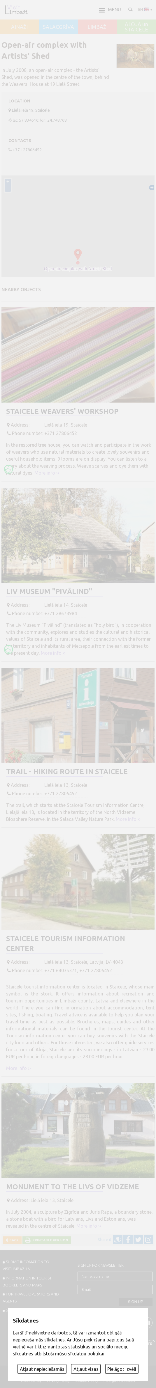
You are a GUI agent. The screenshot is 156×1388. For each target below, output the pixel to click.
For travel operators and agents (31, 1297)
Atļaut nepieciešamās (42, 1369)
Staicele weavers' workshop (62, 411)
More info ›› (46, 472)
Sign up (135, 1302)
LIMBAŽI (97, 27)
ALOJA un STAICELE (136, 27)
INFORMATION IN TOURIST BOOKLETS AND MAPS (27, 1281)
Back (13, 1240)
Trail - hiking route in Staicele (67, 771)
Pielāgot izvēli (121, 1369)
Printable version (49, 1240)
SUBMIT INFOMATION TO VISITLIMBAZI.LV (26, 1265)
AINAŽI (19, 27)
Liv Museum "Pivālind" (49, 591)
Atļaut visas (86, 1369)
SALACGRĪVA (58, 27)
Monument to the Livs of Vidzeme (72, 1187)
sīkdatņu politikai (86, 1353)
